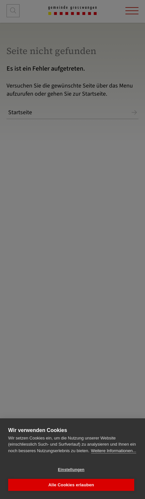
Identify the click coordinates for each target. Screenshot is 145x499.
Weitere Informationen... (114, 450)
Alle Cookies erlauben (71, 484)
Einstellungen (71, 469)
